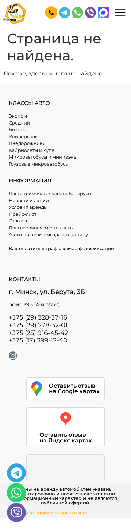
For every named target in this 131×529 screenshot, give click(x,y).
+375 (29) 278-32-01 (38, 325)
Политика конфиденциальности (49, 512)
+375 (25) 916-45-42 (38, 333)
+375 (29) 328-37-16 (38, 317)
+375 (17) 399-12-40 (38, 340)
